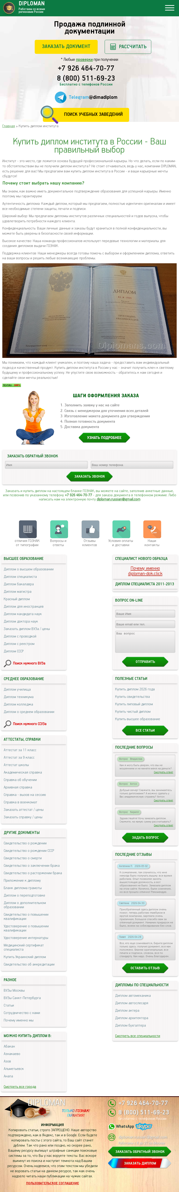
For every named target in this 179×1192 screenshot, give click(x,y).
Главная (8, 126)
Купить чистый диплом (133, 716)
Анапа (8, 1076)
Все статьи (145, 735)
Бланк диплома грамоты (23, 888)
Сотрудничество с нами (22, 1013)
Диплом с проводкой (20, 636)
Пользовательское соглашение (52, 1183)
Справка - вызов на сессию (25, 795)
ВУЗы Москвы (14, 990)
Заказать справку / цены (23, 817)
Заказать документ (66, 46)
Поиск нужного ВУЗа (29, 663)
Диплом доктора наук (21, 621)
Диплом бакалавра (19, 584)
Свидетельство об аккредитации (29, 964)
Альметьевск (14, 1069)
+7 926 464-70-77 (86, 69)
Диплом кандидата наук (23, 614)
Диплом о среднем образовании (29, 712)
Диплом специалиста (20, 577)
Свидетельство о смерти (23, 858)
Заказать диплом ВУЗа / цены (27, 629)
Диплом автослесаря (131, 1007)
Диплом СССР (14, 651)
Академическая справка (23, 772)
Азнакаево (12, 1054)
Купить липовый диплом (134, 708)
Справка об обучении (20, 780)
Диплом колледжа (18, 704)
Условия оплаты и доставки (120, 543)
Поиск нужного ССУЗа (29, 724)
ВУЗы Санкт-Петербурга (22, 998)
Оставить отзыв (145, 972)
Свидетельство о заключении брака (32, 865)
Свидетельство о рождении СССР (29, 851)
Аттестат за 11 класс (20, 750)
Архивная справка (18, 787)
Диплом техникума (19, 697)
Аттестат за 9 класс (19, 757)
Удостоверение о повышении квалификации (26, 928)
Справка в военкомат (20, 802)
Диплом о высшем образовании (29, 569)
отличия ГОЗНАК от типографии (27, 543)
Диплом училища (17, 689)
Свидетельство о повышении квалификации (26, 916)
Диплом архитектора (131, 1022)
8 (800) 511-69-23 (86, 79)
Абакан (9, 1046)
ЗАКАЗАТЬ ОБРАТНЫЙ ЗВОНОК (140, 1152)
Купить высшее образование (137, 723)
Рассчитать (133, 47)
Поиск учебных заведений (93, 114)
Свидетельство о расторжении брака (33, 873)
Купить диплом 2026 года (135, 693)
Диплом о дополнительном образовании (25, 905)
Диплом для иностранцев (24, 606)
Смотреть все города (20, 1087)
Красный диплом (17, 599)
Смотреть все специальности (137, 1040)
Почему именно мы (19, 1020)
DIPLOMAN (46, 1103)
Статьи (9, 1005)
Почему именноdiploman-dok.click (145, 571)
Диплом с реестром (19, 644)
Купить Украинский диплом (25, 957)
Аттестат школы (16, 765)
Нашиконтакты (152, 543)
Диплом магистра (17, 591)
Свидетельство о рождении (25, 843)
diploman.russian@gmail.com (118, 499)
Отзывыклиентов (89, 543)
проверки (84, 59)
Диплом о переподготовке (24, 895)
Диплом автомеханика (133, 1000)
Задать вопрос (145, 842)
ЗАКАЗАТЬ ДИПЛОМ (140, 1163)
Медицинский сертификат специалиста (24, 947)
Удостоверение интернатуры (26, 938)
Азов (7, 1061)
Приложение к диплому (22, 880)
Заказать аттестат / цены (24, 810)
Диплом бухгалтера (130, 1030)
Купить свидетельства (132, 701)
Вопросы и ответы (58, 543)
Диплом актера (127, 1015)
